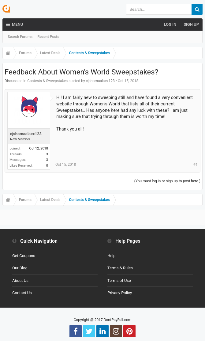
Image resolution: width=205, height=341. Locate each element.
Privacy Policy (119, 292)
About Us (20, 280)
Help (111, 255)
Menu (14, 24)
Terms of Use (119, 280)
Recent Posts (48, 37)
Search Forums (20, 37)
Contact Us (22, 292)
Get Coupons (23, 255)
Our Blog (20, 268)
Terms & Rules (120, 268)
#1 (195, 164)
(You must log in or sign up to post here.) (167, 181)
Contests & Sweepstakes (47, 81)
